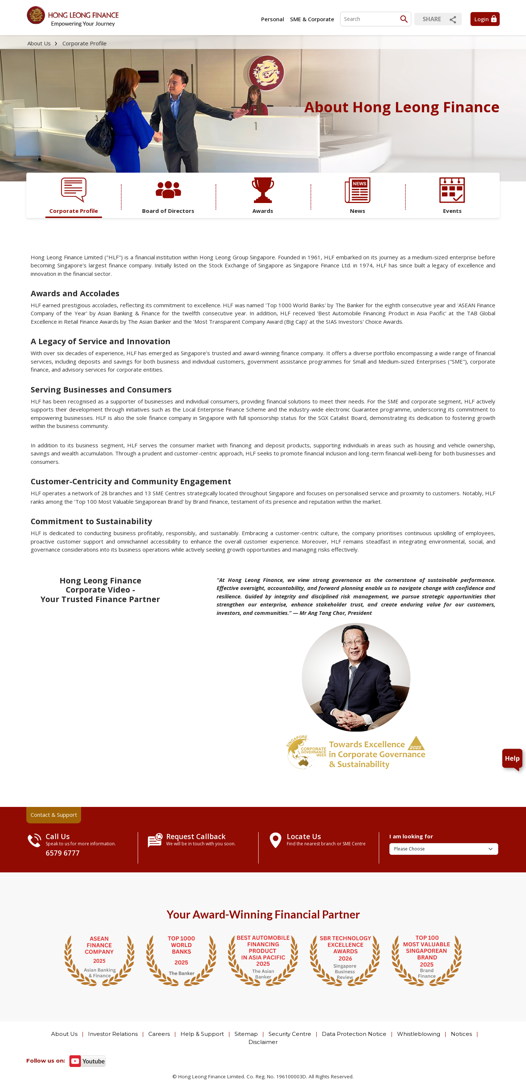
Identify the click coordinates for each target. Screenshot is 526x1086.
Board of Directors (168, 195)
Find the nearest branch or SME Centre (326, 844)
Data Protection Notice (354, 1033)
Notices (461, 1033)
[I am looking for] (443, 849)
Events (452, 195)
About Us (39, 43)
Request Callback (196, 836)
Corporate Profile (84, 43)
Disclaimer (263, 1041)
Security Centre (289, 1033)
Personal (272, 19)
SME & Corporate (312, 19)
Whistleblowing (418, 1033)
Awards (263, 195)
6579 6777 (63, 853)
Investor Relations (113, 1033)
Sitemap (246, 1033)
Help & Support (202, 1033)
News (357, 195)
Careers (159, 1033)
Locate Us (304, 836)
